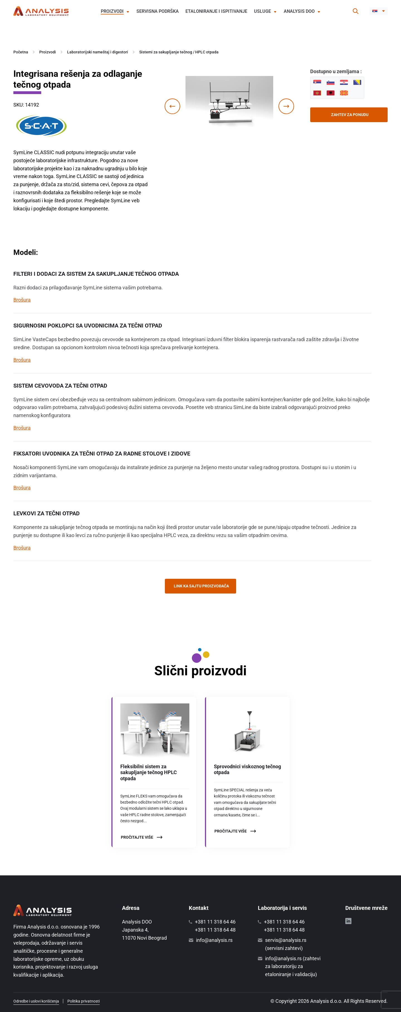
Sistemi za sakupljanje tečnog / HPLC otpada (179, 52)
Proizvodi (112, 11)
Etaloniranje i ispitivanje (216, 11)
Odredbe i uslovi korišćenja (36, 1001)
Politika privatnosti (83, 1001)
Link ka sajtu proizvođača (201, 586)
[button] (379, 11)
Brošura (22, 300)
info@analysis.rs (214, 940)
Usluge (262, 11)
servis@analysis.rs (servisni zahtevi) (285, 944)
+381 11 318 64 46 (215, 922)
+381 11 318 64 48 (215, 930)
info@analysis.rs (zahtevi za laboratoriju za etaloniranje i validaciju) (293, 966)
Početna (20, 52)
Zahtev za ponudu (349, 114)
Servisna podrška (157, 11)
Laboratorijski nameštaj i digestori (97, 52)
